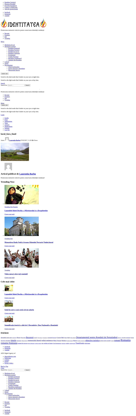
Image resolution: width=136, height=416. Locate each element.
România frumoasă (14, 48)
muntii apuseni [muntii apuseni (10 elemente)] (70, 340)
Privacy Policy (9, 363)
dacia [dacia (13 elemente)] (65, 337)
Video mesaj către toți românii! (16, 274)
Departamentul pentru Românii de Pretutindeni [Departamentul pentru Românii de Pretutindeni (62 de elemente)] (96, 337)
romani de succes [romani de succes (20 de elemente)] (23, 343)
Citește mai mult (9, 214)
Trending (7, 38)
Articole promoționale (11, 9)
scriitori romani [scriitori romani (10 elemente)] (38, 343)
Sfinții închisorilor (13, 67)
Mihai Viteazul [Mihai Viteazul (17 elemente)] (57, 340)
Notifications (8, 126)
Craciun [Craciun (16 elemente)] (59, 337)
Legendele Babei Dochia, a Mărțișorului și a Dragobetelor (26, 211)
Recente (7, 33)
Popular (15, 207)
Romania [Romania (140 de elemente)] (126, 340)
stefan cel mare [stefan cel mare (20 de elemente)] (48, 343)
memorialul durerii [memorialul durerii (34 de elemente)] (34, 340)
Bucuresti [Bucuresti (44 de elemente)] (29, 337)
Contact (7, 360)
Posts (6, 120)
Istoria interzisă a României (16, 68)
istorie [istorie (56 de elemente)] (13, 340)
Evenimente (11, 55)
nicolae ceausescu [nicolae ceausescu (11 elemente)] (81, 340)
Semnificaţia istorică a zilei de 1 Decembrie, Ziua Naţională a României (31, 325)
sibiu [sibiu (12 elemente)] (42, 343)
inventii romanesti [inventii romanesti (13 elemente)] (126, 337)
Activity (7, 125)
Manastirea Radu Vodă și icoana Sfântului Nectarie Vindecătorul (29, 242)
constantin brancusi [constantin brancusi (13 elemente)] (51, 337)
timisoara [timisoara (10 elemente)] (64, 343)
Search (28, 85)
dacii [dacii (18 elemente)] (68, 337)
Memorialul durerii (14, 70)
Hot (6, 37)
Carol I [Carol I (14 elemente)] (35, 337)
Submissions (8, 121)
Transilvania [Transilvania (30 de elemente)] (80, 343)
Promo (7, 361)
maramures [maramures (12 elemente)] (19, 340)
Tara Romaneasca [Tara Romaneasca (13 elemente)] (57, 343)
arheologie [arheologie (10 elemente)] (14, 337)
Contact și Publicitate (11, 7)
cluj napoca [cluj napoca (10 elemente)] (40, 337)
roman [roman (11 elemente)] (112, 340)
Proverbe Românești (11, 5)
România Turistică (10, 2)
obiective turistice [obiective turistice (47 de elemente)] (92, 340)
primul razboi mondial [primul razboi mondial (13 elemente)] (105, 340)
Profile (7, 118)
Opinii (6, 63)
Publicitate (8, 358)
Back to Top (4, 366)
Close (2, 368)
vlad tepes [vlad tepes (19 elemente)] (87, 343)
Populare (7, 35)
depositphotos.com (10, 356)
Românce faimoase (14, 53)
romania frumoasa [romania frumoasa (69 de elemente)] (9, 343)
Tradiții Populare (13, 57)
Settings (7, 128)
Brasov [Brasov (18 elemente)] (19, 337)
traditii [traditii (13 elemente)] (67, 343)
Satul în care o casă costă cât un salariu (19, 310)
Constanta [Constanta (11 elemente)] (45, 337)
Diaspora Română (10, 4)
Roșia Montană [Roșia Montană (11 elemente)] (31, 343)
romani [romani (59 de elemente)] (117, 340)
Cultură (7, 62)
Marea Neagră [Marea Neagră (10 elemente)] (25, 340)
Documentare (9, 65)
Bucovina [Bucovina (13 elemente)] (23, 337)
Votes (6, 123)
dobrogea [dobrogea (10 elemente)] (120, 337)
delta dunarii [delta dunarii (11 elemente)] (73, 337)
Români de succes (13, 51)
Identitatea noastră (10, 46)
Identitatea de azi (10, 45)
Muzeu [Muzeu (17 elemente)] (75, 340)
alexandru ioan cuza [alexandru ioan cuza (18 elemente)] (6, 337)
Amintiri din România (15, 60)
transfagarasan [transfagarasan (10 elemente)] (72, 343)
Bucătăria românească (15, 58)
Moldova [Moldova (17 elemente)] (64, 340)
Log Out (7, 130)
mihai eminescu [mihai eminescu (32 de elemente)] (47, 340)
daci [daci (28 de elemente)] (62, 337)
